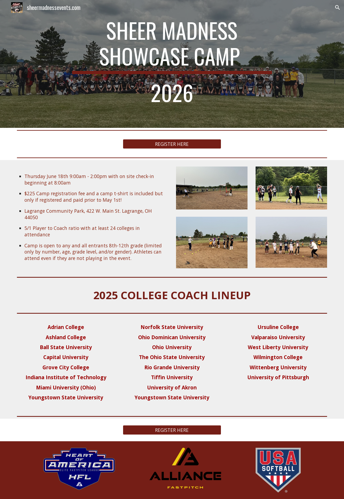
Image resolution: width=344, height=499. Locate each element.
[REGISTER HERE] (172, 144)
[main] (172, 64)
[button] (337, 7)
